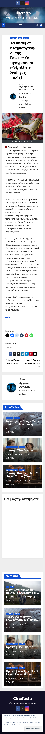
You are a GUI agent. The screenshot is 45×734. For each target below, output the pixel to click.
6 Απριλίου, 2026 (15, 624)
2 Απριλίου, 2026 (15, 651)
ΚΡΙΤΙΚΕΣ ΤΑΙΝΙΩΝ (11, 447)
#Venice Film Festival (25, 95)
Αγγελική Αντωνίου (26, 87)
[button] (37, 25)
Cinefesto (22, 13)
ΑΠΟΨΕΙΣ (9, 418)
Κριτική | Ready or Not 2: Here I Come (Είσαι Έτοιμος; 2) (22, 476)
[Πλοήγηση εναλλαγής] (20, 25)
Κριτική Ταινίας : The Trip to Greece (32, 363)
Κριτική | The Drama (19, 450)
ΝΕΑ (20, 38)
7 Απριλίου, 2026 (15, 597)
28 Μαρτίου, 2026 (16, 678)
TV (7, 586)
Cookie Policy (15, 724)
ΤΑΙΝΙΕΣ (26, 38)
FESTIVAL (14, 38)
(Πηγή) (8, 317)
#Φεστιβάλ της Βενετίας (25, 106)
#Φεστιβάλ (25, 100)
